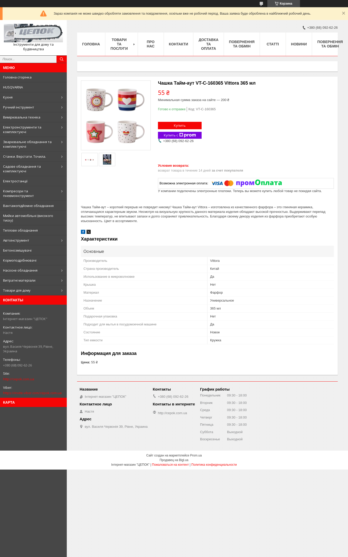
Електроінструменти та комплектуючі (22, 129)
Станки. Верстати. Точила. (24, 156)
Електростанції (15, 181)
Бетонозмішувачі (17, 250)
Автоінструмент (16, 240)
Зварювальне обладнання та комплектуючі (27, 144)
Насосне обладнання (20, 270)
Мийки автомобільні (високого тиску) (28, 218)
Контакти (178, 44)
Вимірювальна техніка (21, 117)
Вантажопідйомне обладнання (28, 205)
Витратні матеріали (19, 280)
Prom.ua (196, 455)
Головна (91, 44)
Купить (180, 125)
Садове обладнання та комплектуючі (22, 168)
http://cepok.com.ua (18, 379)
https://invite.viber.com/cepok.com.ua (32, 393)
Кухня (8, 97)
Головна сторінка (17, 77)
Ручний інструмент (18, 107)
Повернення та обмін (242, 44)
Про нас (151, 44)
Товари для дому (17, 290)
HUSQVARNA (13, 87)
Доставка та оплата (208, 44)
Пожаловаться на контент (170, 464)
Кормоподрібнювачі (19, 260)
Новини (299, 44)
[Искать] (62, 59)
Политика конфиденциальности (214, 464)
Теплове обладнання (20, 230)
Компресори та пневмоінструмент (18, 193)
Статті (273, 44)
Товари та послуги (119, 44)
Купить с (180, 135)
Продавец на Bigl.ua (174, 460)
